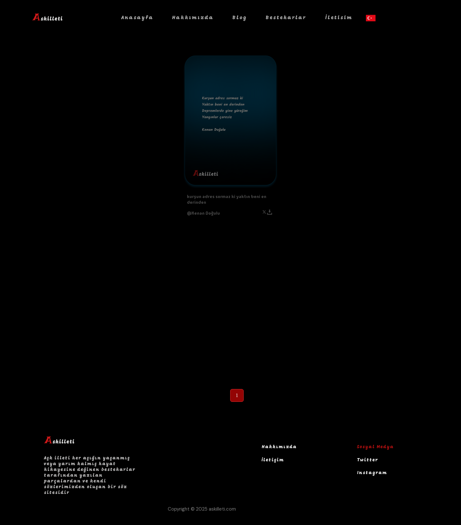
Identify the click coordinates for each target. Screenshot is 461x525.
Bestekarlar (286, 17)
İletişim (273, 460)
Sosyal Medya (375, 447)
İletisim (338, 17)
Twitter (367, 460)
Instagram (372, 473)
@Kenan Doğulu (203, 213)
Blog (239, 17)
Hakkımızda (193, 17)
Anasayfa (137, 17)
